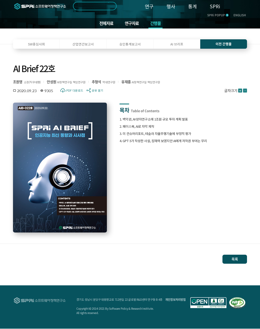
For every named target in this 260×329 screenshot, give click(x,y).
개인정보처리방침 (175, 300)
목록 (234, 259)
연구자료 (132, 23)
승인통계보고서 (130, 44)
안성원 (51, 82)
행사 (170, 6)
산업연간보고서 (83, 44)
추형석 (96, 82)
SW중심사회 (36, 44)
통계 (192, 6)
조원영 (17, 82)
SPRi (215, 6)
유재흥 (126, 82)
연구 (149, 6)
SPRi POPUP (218, 15)
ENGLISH (239, 15)
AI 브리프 (176, 44)
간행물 (156, 23)
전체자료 (105, 23)
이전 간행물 (224, 44)
